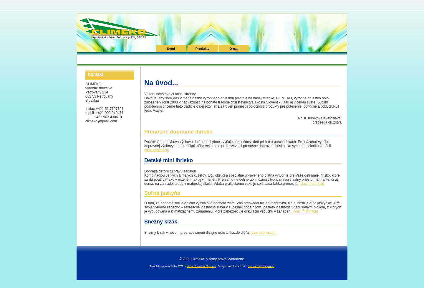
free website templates (261, 266)
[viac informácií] (156, 150)
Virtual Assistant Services (201, 266)
